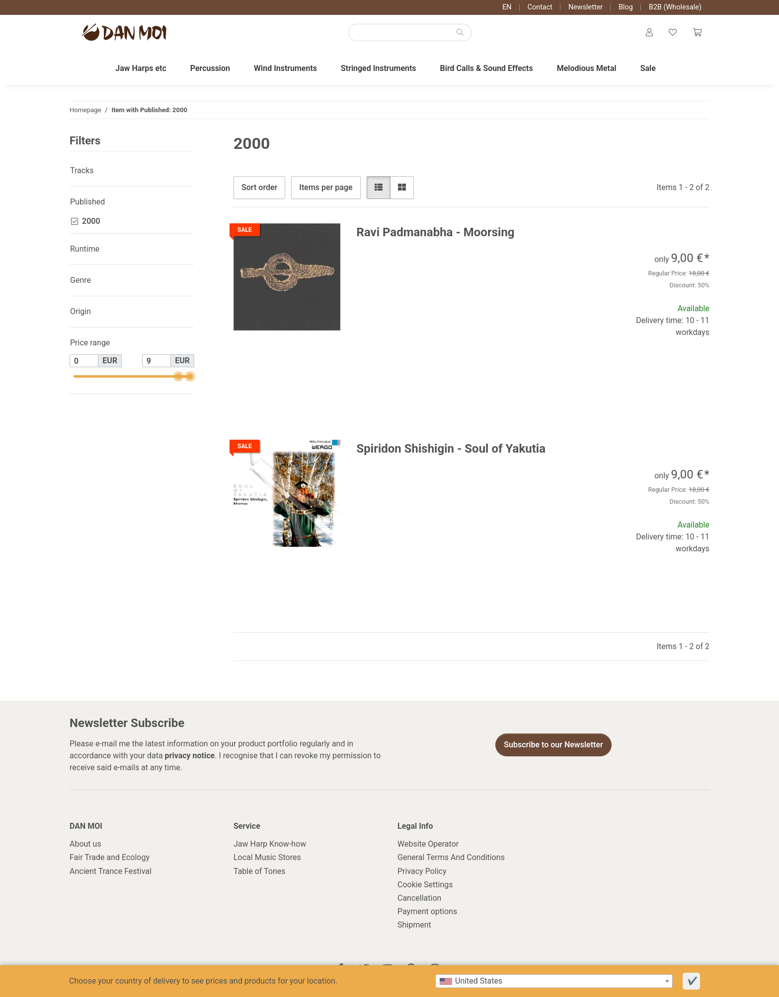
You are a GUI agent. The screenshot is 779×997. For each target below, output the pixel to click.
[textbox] (554, 981)
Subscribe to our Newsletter (553, 744)
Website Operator (428, 844)
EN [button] (506, 7)
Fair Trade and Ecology (110, 857)
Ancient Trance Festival (111, 871)
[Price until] (156, 360)
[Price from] (84, 360)
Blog (626, 7)
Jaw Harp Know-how (270, 844)
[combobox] (554, 981)
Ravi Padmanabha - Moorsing (436, 232)
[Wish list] (673, 33)
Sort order (259, 187)
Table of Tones (260, 871)
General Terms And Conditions (451, 857)
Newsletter (585, 7)
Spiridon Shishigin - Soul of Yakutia (451, 449)
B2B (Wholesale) (675, 7)
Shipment (414, 925)
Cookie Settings (425, 884)
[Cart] (697, 33)
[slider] (178, 376)
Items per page (325, 187)
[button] (649, 33)
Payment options (427, 911)
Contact (540, 7)
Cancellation (419, 898)
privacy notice (190, 755)
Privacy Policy (422, 871)
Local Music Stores (267, 857)
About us (85, 844)
